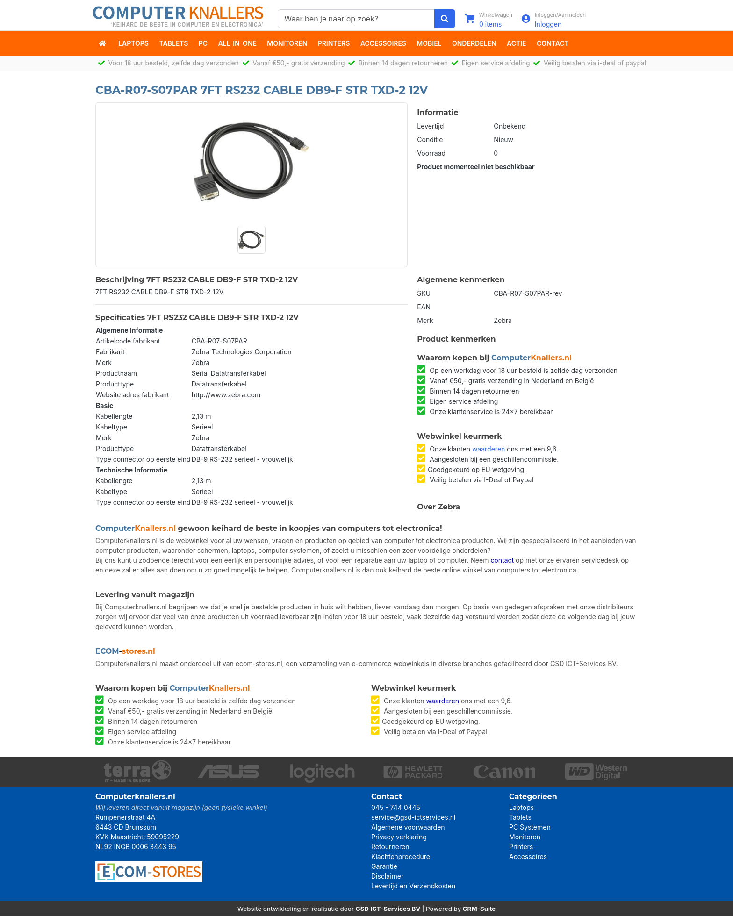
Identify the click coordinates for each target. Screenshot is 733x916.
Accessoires (383, 43)
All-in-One (237, 43)
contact (502, 561)
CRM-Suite (479, 909)
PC (203, 43)
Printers (334, 43)
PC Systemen (530, 827)
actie (516, 43)
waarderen (488, 449)
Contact (553, 43)
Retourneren (390, 847)
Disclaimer (387, 876)
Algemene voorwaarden (408, 827)
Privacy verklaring (399, 837)
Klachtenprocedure (400, 857)
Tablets (173, 43)
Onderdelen (474, 43)
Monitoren (287, 43)
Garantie (384, 867)
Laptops (133, 43)
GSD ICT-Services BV (388, 909)
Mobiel (429, 43)
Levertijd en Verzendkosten (413, 886)
